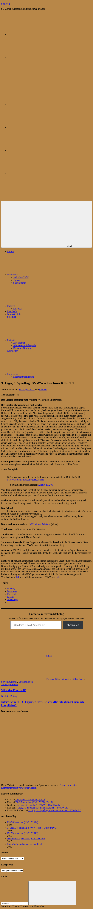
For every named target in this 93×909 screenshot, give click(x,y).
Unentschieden (25, 681)
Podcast (33, 306)
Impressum (35, 374)
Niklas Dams (78, 679)
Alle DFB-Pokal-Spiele (24, 345)
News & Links (14, 314)
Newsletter (12, 351)
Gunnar (42, 389)
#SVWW (11, 479)
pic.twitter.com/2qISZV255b (30, 479)
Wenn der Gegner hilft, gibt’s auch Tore (26, 838)
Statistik (33, 340)
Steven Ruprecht (9, 681)
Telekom (46, 524)
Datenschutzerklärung (23, 376)
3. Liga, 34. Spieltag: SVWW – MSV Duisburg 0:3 (31, 827)
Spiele (49, 656)
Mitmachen (35, 274)
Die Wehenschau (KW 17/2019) (22, 833)
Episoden (17, 308)
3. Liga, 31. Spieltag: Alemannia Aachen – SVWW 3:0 (41, 807)
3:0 (57, 577)
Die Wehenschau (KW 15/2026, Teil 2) (34, 802)
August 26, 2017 (46, 485)
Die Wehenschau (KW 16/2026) (30, 799)
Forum (10, 251)
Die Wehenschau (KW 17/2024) (22, 822)
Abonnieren (73, 625)
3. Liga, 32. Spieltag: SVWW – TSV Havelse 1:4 (40, 805)
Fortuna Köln (52, 679)
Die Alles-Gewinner (23, 348)
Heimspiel (65, 679)
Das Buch (12, 311)
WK (32, 524)
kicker (38, 524)
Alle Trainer (19, 342)
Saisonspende (19, 282)
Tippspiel (17, 280)
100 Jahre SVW (20, 277)
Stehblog (5, 3)
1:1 (17, 577)
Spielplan (11, 317)
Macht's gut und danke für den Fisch (24, 844)
